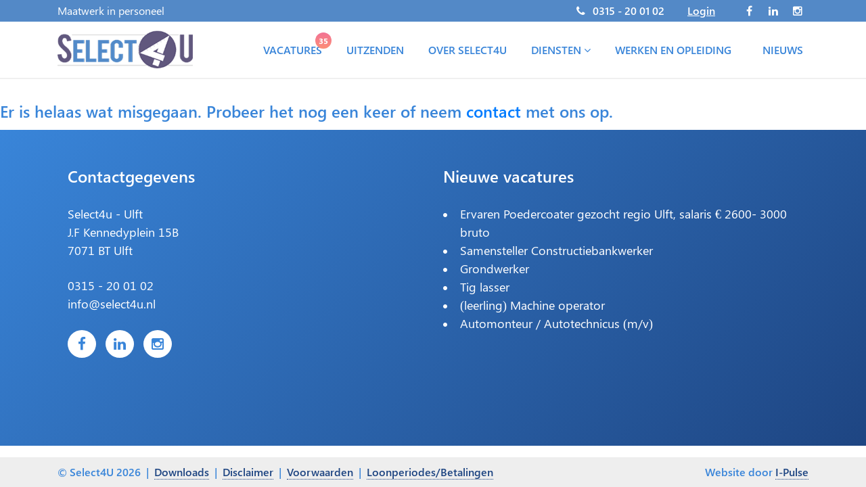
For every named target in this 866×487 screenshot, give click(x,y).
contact (493, 111)
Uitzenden (375, 50)
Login (701, 10)
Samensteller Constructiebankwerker (556, 250)
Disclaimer (248, 472)
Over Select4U (467, 50)
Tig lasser (484, 287)
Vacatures (295, 47)
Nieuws (782, 50)
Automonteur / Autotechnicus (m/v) (556, 323)
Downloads (181, 472)
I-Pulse (791, 472)
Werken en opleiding (673, 50)
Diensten (561, 50)
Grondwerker (494, 268)
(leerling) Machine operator (532, 305)
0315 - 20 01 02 (628, 10)
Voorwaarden (320, 472)
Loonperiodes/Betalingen (430, 472)
